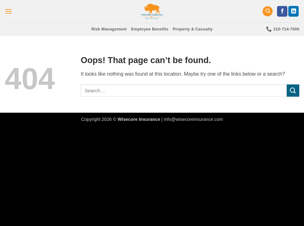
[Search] (268, 11)
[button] (8, 11)
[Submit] (293, 90)
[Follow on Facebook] (282, 11)
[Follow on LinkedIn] (293, 11)
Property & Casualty (193, 29)
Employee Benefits (149, 29)
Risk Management (109, 29)
